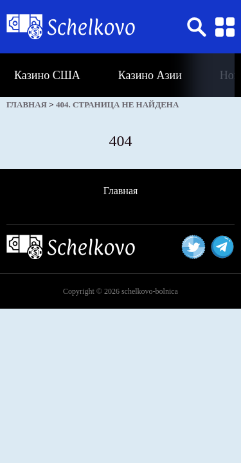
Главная (120, 190)
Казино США (47, 75)
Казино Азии (150, 75)
